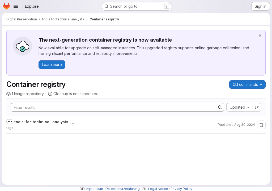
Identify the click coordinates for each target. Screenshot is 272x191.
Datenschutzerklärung (122, 189)
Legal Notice (158, 189)
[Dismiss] (260, 35)
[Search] (110, 107)
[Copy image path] (72, 121)
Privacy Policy (181, 189)
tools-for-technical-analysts (41, 121)
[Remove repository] (261, 125)
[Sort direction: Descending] (257, 107)
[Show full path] (9, 121)
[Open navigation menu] (15, 6)
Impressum (94, 189)
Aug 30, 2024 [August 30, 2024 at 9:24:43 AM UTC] (244, 125)
